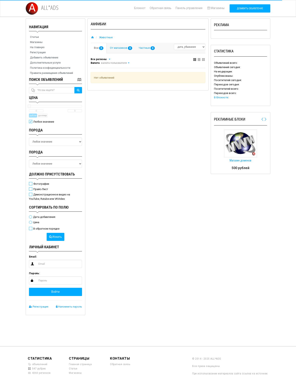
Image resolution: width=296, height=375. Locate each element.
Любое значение (43, 121)
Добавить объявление (250, 8)
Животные (106, 37)
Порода (36, 130)
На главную (37, 47)
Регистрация (38, 52)
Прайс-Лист (40, 189)
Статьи (34, 36)
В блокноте (221, 97)
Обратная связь (160, 8)
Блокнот (140, 8)
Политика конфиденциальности (50, 67)
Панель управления (189, 8)
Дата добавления (44, 216)
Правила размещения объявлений (51, 72)
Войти (55, 291)
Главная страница (80, 364)
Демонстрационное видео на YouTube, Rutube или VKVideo (49, 196)
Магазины (215, 8)
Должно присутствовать (52, 174)
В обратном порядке (46, 228)
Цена (33, 97)
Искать (55, 236)
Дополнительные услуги (45, 62)
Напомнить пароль (69, 306)
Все (98, 48)
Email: (33, 256)
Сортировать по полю (49, 207)
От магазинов (121, 48)
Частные (147, 48)
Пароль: (34, 273)
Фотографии (41, 183)
